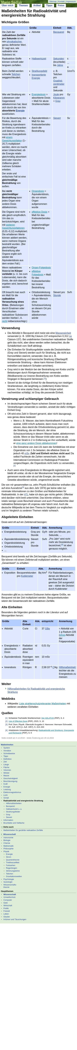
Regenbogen (11, 868)
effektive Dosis (39, 212)
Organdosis (38, 191)
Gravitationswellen (14, 876)
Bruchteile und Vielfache (13, 823)
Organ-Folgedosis (41, 267)
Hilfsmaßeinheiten (14, 803)
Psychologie (8, 879)
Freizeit (6, 911)
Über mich (7, 5)
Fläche (6, 767)
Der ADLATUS (47, 718)
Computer (7, 900)
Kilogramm (59, 97)
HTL (26, 494)
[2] (14, 466)
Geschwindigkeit (10, 778)
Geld (5, 903)
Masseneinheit (63, 333)
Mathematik (8, 846)
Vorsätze (7, 750)
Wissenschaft (9, 834)
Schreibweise (9, 753)
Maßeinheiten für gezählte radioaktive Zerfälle (23, 830)
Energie (20, 110)
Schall (6, 798)
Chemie (6, 843)
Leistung (7, 789)
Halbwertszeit (39, 58)
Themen (23, 5)
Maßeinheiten (7, 745)
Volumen (7, 770)
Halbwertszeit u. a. (14, 809)
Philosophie (8, 848)
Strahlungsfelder (13, 812)
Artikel (37, 5)
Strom (8, 857)
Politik (6, 908)
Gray (58, 101)
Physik (6, 851)
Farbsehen (10, 865)
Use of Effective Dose (18, 721)
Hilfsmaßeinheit (67, 667)
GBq (47, 628)
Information (8, 820)
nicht (4, 321)
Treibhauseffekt (12, 862)
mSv (27, 453)
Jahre (60, 65)
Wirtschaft (7, 905)
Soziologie (7, 882)
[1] (45, 378)
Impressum (71, 1)
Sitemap (53, 1)
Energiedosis (39, 94)
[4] (62, 545)
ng (70, 336)
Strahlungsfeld (39, 71)
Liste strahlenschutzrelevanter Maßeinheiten (42, 703)
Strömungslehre (13, 871)
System (6, 748)
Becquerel (58, 32)
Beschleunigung (10, 781)
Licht (5, 795)
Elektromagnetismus (12, 792)
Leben (6, 914)
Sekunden (58, 58)
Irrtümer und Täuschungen (14, 919)
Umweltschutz (9, 897)
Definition (7, 759)
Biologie (6, 840)
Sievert (57, 118)
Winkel (6, 773)
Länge (6, 764)
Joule (56, 94)
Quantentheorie (12, 860)
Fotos (61, 5)
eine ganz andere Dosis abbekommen (36, 443)
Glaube (6, 917)
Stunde (57, 295)
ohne (62, 635)
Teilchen (16, 74)
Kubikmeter (27, 576)
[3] (23, 487)
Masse (6, 775)
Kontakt (61, 1)
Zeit (5, 762)
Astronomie (8, 837)
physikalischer (14, 41)
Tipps (49, 5)
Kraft (5, 784)
